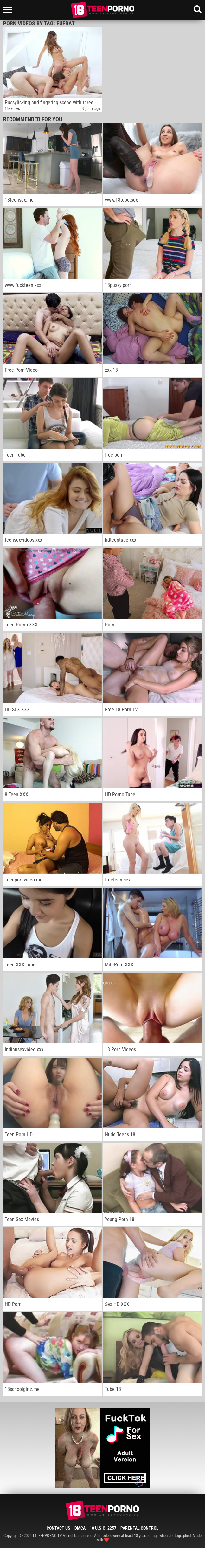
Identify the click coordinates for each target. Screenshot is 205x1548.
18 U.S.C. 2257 (103, 1528)
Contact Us (58, 1528)
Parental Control (139, 1528)
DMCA (80, 1528)
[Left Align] (9, 10)
